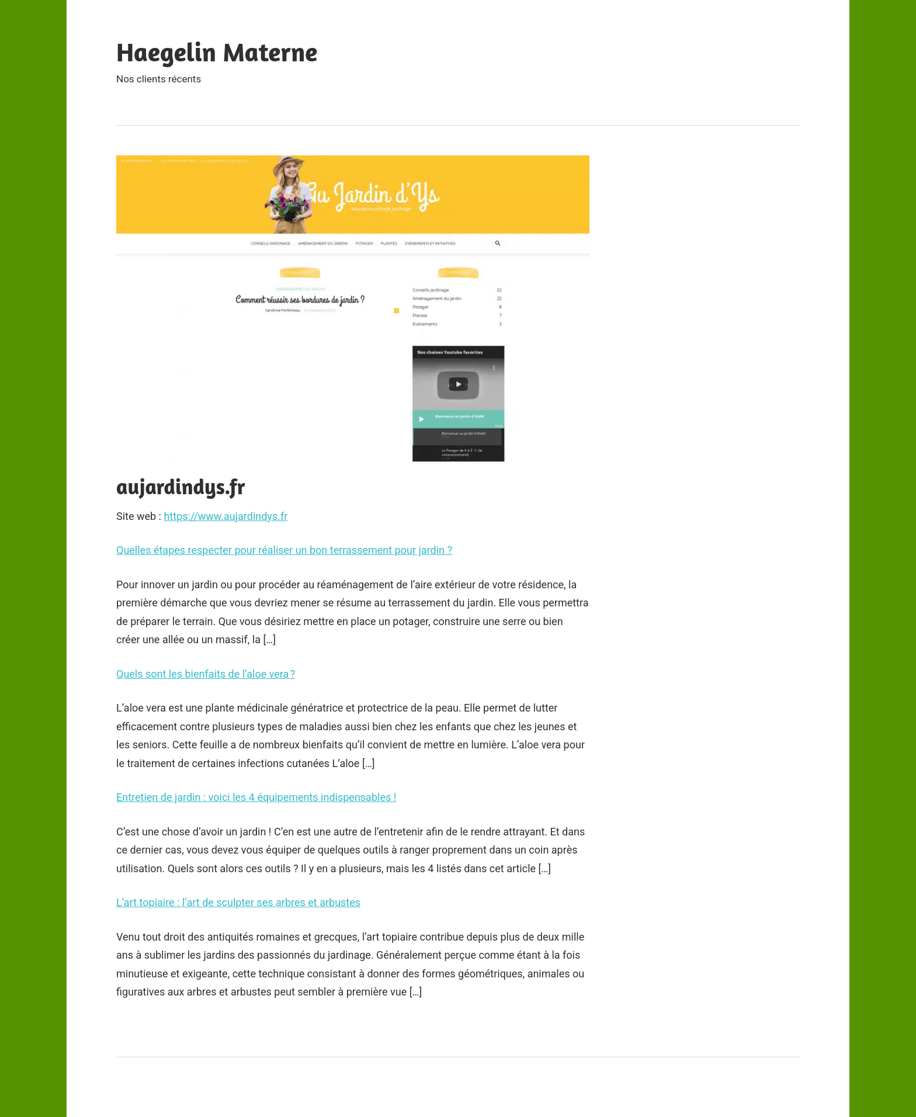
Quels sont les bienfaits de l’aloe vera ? (205, 674)
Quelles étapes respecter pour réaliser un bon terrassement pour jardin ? (284, 550)
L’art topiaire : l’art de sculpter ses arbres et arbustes (238, 902)
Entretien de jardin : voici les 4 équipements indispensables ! (256, 797)
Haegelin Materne (216, 51)
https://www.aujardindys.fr (225, 516)
